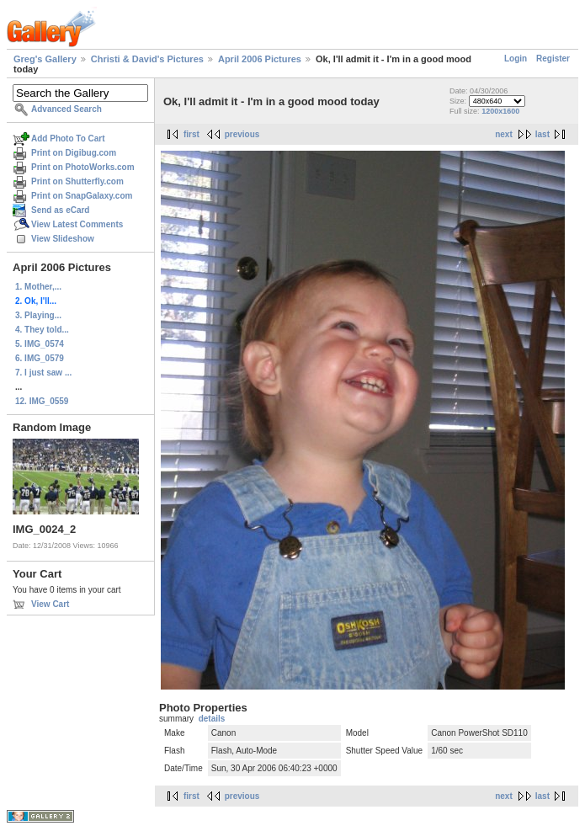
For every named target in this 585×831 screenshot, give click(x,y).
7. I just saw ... (43, 372)
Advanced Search (66, 109)
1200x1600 (500, 111)
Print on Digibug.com (73, 152)
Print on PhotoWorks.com (83, 167)
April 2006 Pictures (259, 59)
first (191, 134)
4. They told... (42, 329)
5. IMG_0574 (39, 344)
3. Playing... (38, 315)
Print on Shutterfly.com (77, 181)
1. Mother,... (38, 286)
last (542, 134)
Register (553, 58)
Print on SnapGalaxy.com (81, 195)
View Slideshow (62, 238)
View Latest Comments (77, 224)
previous (242, 134)
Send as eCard (60, 210)
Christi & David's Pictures (147, 59)
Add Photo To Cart (68, 138)
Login (515, 58)
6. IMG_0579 (39, 358)
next (504, 134)
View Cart (50, 604)
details (212, 718)
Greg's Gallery (45, 59)
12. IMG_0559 (41, 401)
